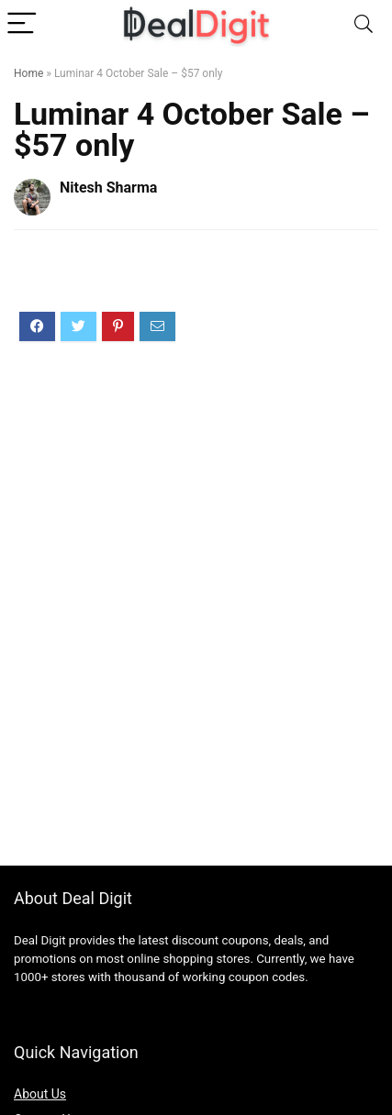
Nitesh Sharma (108, 187)
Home (28, 73)
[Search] (364, 24)
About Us (40, 1094)
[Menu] (22, 24)
